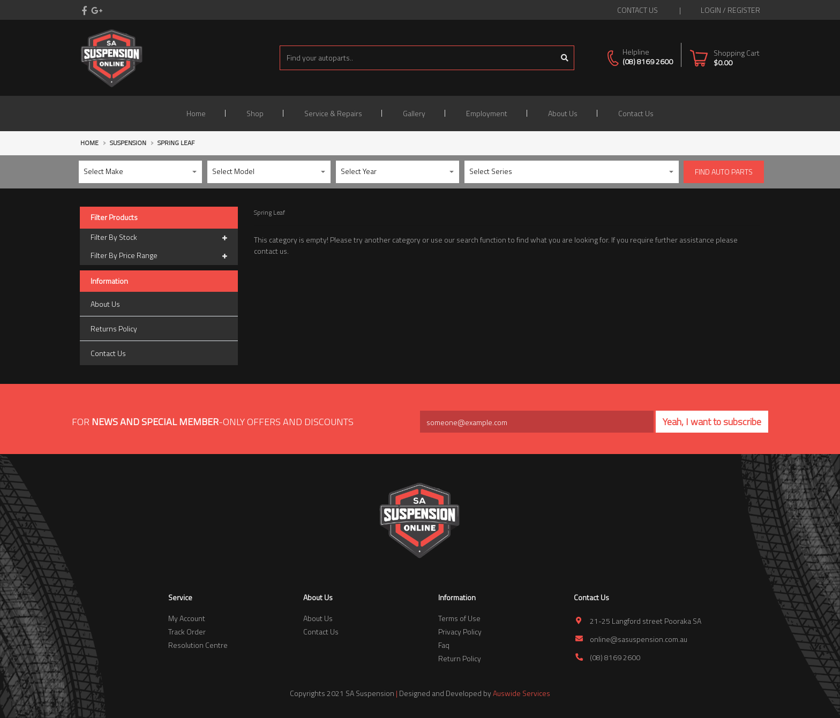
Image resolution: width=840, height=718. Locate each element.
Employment (486, 113)
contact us (637, 10)
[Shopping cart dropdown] (724, 57)
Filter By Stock (159, 237)
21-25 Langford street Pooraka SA (645, 620)
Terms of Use (459, 618)
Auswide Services (521, 693)
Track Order (187, 631)
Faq (443, 645)
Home (196, 113)
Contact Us (636, 113)
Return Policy (459, 658)
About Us (563, 113)
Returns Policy (114, 328)
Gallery (414, 113)
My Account (186, 618)
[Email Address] (537, 422)
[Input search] (418, 58)
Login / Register (730, 10)
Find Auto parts (724, 171)
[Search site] (565, 58)
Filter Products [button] (114, 217)
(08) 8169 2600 (647, 61)
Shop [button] (255, 113)
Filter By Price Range (159, 256)
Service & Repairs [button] (333, 113)
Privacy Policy (460, 631)
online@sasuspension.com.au (638, 639)
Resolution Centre (198, 645)
